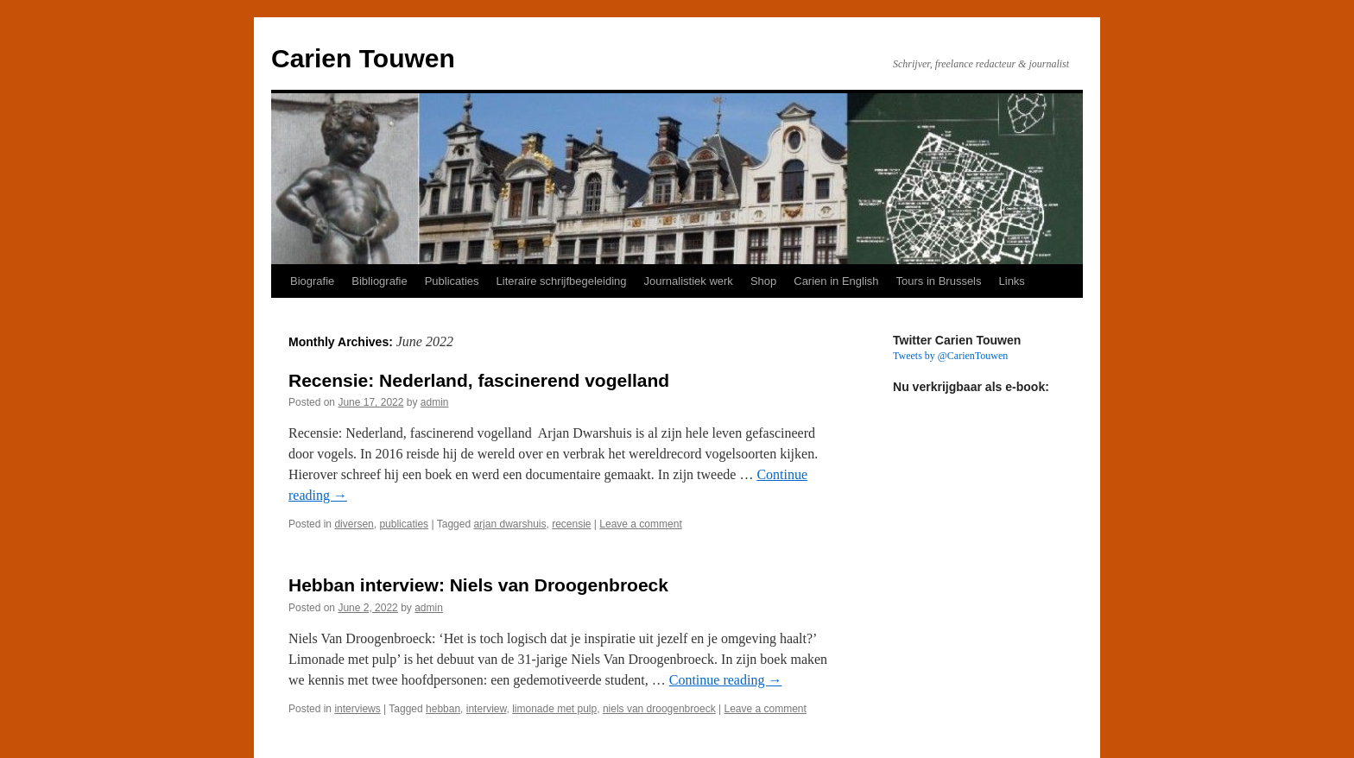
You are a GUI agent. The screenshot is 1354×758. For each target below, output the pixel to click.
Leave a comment (640, 524)
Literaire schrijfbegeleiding (562, 281)
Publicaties (452, 281)
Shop (763, 281)
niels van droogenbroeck (659, 709)
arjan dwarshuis (509, 524)
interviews (357, 709)
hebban (443, 709)
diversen (353, 524)
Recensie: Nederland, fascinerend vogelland (478, 380)
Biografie (312, 281)
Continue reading (725, 680)
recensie (571, 524)
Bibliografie (379, 281)
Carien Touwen (363, 58)
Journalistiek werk (688, 281)
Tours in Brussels (939, 281)
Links (1012, 281)
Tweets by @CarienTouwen (950, 356)
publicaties (403, 524)
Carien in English (836, 281)
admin (435, 402)
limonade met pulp (554, 709)
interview (486, 709)
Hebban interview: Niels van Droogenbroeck (478, 585)
